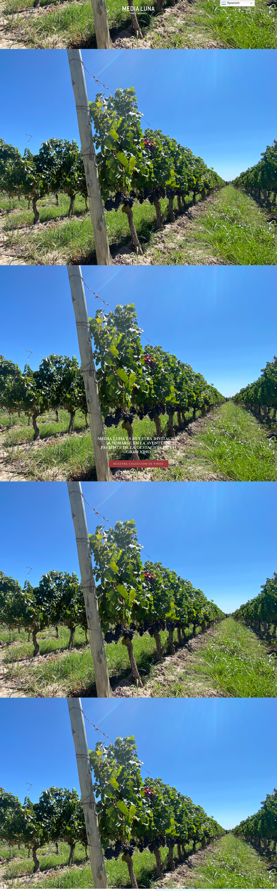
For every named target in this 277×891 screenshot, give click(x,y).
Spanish (230, 3)
